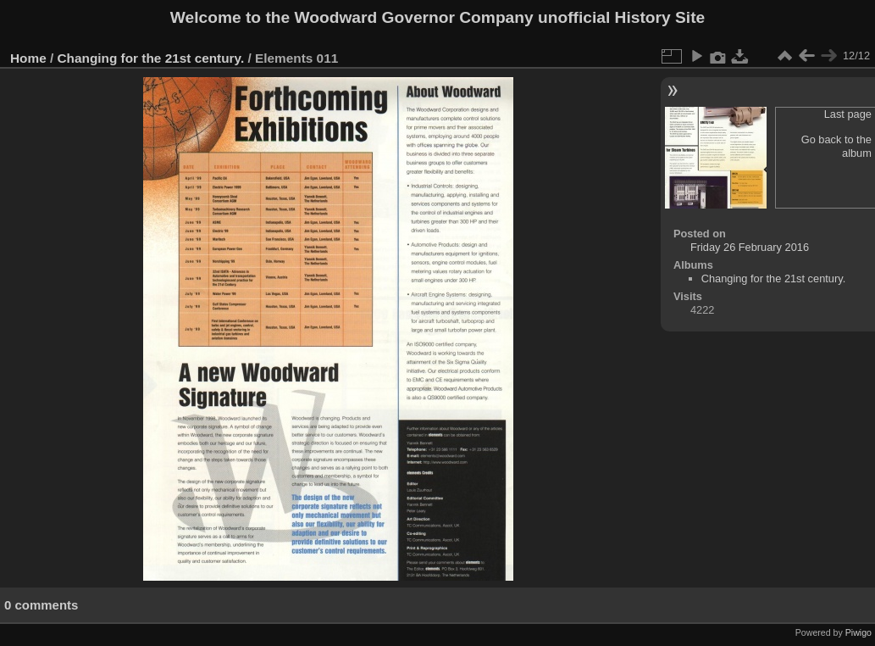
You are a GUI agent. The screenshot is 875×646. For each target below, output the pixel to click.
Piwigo (858, 632)
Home (28, 58)
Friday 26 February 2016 (749, 247)
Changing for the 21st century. (151, 58)
